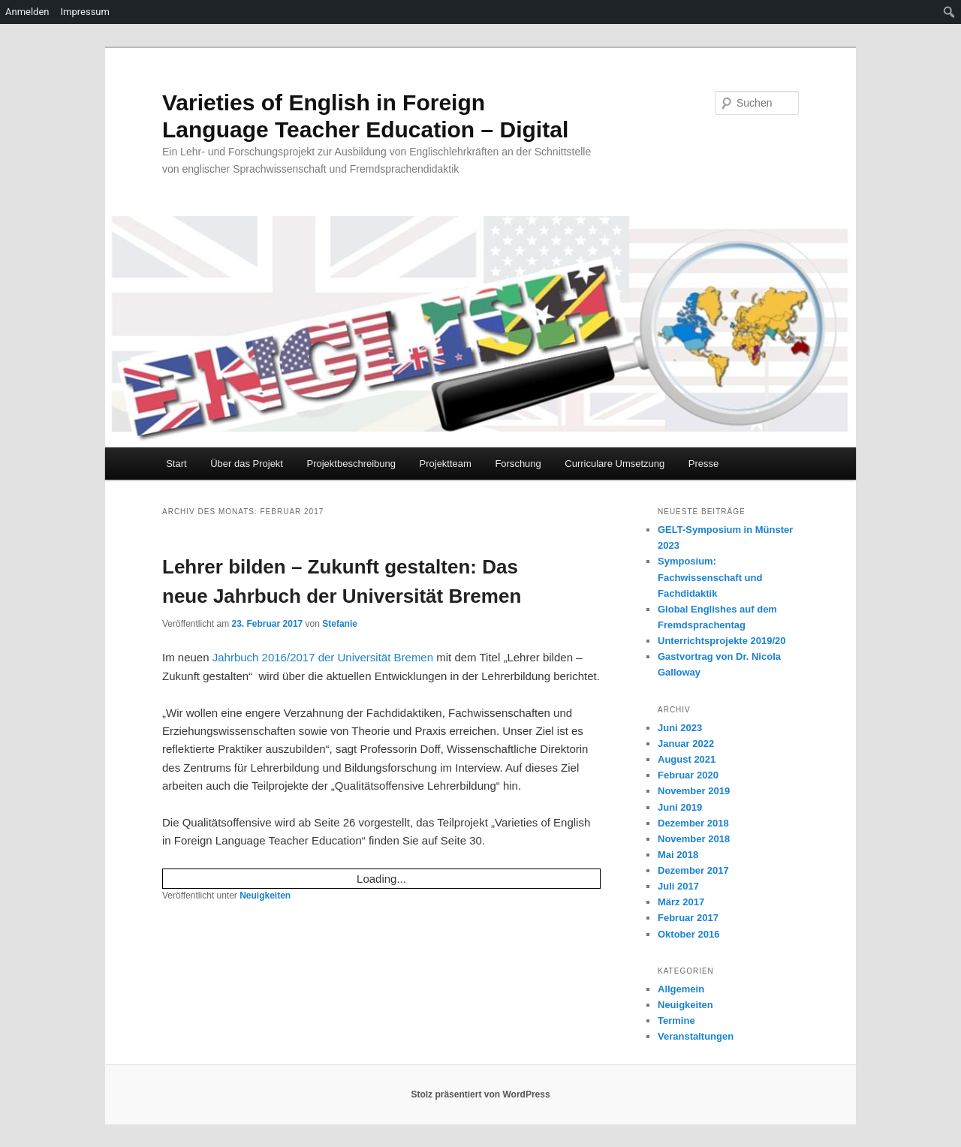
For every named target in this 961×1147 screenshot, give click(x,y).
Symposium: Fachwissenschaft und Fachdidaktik (710, 576)
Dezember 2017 (693, 870)
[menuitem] (949, 12)
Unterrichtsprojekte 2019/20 (722, 640)
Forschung (518, 463)
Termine (676, 1020)
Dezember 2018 (693, 823)
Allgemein (681, 989)
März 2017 (681, 902)
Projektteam (445, 463)
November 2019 (694, 790)
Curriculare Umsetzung (614, 463)
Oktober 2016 (688, 934)
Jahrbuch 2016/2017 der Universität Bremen (322, 657)
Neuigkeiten (265, 895)
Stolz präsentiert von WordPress (480, 1094)
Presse (703, 463)
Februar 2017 (688, 917)
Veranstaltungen (696, 1036)
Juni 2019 (680, 807)
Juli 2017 (678, 886)
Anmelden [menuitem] (27, 11)
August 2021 (686, 759)
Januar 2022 (686, 743)
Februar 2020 (688, 775)
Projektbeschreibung (351, 463)
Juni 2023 (680, 727)
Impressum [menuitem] (85, 11)
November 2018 (694, 838)
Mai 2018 (678, 854)
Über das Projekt (246, 463)
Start (176, 463)
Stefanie (339, 624)
